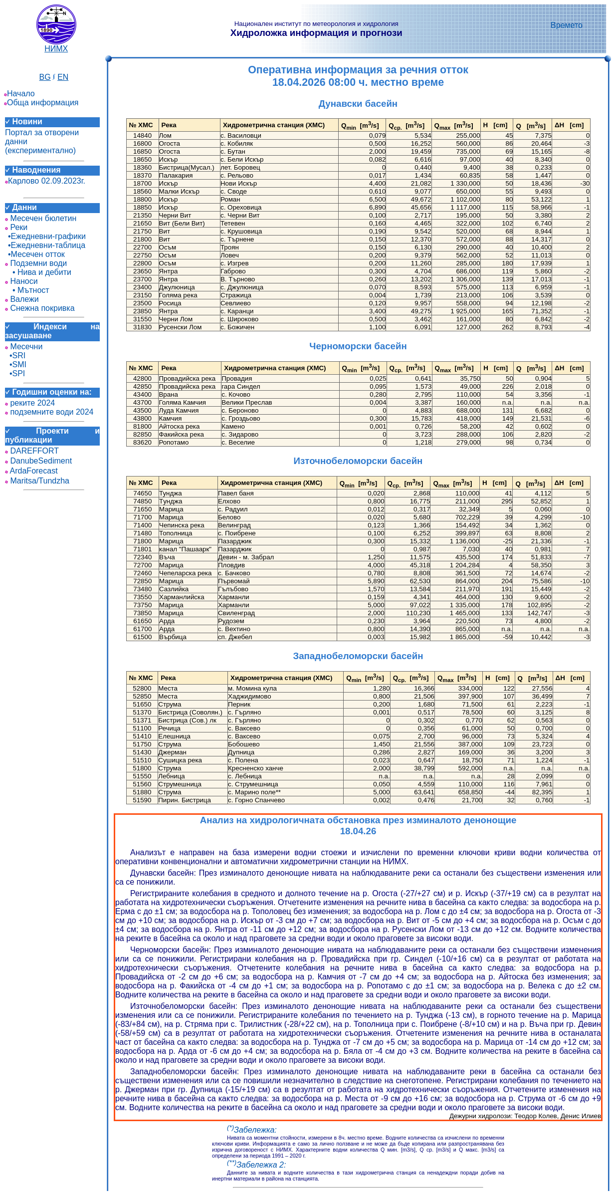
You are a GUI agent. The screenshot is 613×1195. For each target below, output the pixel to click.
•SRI (15, 355)
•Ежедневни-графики (45, 236)
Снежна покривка (40, 308)
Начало (19, 93)
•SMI (15, 364)
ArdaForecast (31, 471)
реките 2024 (30, 403)
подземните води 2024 (49, 412)
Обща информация (41, 102)
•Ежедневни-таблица (45, 245)
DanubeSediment (38, 461)
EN (62, 77)
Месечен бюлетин (40, 218)
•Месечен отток (35, 254)
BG (45, 77)
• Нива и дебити (38, 272)
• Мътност (27, 290)
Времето (567, 25)
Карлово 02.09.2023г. (45, 181)
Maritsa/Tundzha (37, 481)
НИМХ (56, 45)
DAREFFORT (32, 451)
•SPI (15, 373)
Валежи (22, 299)
